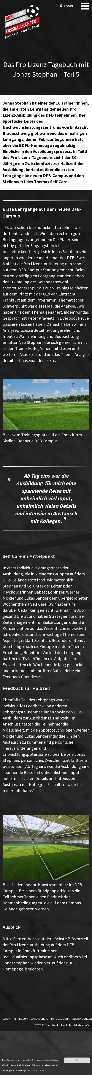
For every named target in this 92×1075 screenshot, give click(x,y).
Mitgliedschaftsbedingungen (71, 1019)
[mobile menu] (85, 7)
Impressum (20, 1019)
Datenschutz (40, 1019)
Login (6, 1019)
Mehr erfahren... (38, 1071)
